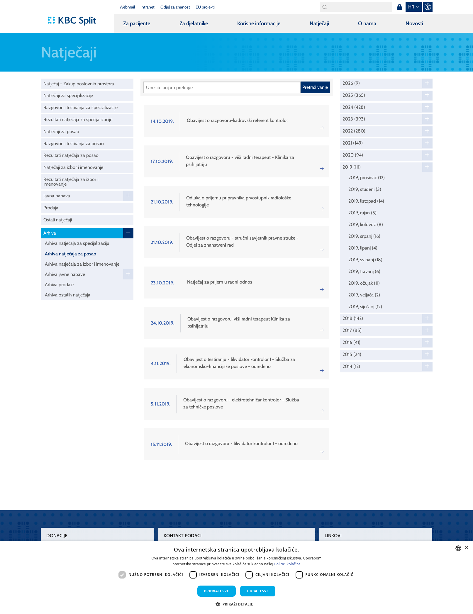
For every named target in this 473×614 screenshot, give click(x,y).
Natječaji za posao (61, 131)
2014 (351, 366)
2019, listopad (366, 201)
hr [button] (411, 7)
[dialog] (236, 577)
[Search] (356, 7)
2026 (351, 83)
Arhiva (49, 233)
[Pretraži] (222, 87)
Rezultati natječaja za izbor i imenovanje (70, 182)
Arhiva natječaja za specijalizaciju (77, 243)
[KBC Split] (74, 21)
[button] (236, 604)
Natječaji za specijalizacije (68, 95)
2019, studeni (364, 189)
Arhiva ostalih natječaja (67, 295)
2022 (354, 131)
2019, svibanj (365, 259)
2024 (354, 107)
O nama (367, 23)
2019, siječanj (365, 306)
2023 (354, 119)
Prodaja (50, 208)
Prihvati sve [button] (216, 590)
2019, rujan (362, 213)
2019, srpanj (364, 236)
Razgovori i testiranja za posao (73, 143)
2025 (354, 95)
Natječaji (319, 23)
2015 (352, 354)
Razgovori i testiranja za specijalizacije (80, 107)
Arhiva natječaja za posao (70, 254)
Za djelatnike (193, 23)
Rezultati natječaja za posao (71, 155)
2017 (352, 330)
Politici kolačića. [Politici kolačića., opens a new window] (287, 564)
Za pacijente (136, 23)
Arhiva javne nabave (65, 274)
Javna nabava (56, 196)
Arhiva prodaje (59, 284)
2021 (353, 143)
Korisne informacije (258, 23)
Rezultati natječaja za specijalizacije (77, 119)
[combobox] (458, 548)
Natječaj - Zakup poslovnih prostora (78, 83)
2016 (351, 342)
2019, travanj (364, 271)
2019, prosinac (366, 177)
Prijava (399, 7)
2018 (353, 318)
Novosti (414, 23)
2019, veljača (364, 295)
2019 (352, 167)
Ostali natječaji (57, 220)
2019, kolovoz (365, 224)
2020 (353, 155)
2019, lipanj (362, 248)
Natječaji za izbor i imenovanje (73, 167)
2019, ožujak (364, 283)
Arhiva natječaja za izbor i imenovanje (82, 264)
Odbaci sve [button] (258, 590)
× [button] (466, 548)
